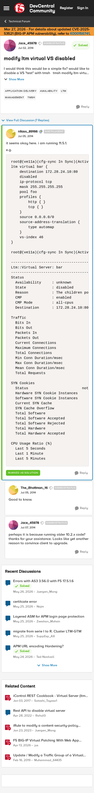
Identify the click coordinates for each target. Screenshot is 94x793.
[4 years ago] (22, 716)
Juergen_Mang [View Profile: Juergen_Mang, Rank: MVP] (45, 730)
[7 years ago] (22, 760)
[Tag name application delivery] (21, 91)
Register (66, 8)
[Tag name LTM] (63, 91)
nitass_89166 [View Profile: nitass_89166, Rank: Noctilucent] (28, 131)
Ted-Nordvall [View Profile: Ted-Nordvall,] (45, 657)
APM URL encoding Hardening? (38, 646)
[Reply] (82, 107)
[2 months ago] (23, 592)
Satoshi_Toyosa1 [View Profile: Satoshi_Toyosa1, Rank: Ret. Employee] (45, 701)
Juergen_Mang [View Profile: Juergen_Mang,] (47, 591)
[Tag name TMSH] (31, 97)
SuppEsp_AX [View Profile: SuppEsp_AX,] (46, 636)
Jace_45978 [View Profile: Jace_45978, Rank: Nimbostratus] (27, 43)
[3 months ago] (22, 745)
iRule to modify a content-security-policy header (45, 726)
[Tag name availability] (49, 91)
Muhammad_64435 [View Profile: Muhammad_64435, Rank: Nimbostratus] (48, 760)
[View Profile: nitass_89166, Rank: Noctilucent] (11, 134)
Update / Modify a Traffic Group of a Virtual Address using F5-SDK (48, 755)
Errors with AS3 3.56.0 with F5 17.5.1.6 (43, 581)
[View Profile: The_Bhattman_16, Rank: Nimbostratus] (13, 490)
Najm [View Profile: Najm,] (40, 606)
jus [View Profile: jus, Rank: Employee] (36, 745)
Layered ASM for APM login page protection (48, 616)
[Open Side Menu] (6, 8)
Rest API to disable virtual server (39, 711)
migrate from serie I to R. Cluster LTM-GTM (47, 631)
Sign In (82, 8)
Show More (14, 79)
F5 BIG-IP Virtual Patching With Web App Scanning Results (46, 740)
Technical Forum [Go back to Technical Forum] (17, 21)
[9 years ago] (22, 701)
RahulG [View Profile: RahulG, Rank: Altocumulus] (40, 716)
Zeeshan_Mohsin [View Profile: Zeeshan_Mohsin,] (48, 621)
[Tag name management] (14, 97)
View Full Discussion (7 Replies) (25, 120)
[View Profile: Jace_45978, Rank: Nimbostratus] (10, 46)
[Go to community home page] (34, 8)
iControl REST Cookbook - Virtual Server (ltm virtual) (49, 696)
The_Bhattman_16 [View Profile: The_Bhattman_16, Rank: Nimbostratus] (34, 488)
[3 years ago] (22, 731)
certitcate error (25, 602)
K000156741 (79, 33)
